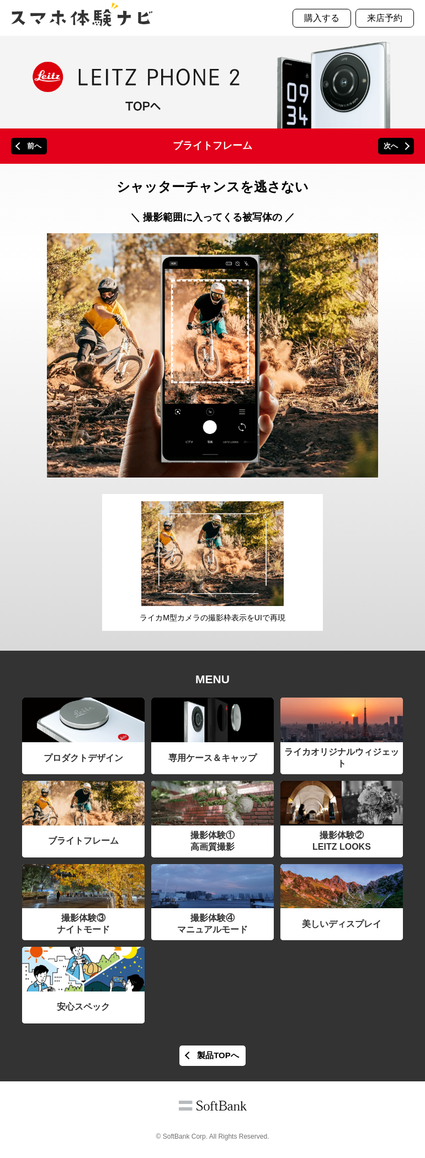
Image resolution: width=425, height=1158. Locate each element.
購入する (321, 18)
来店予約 (384, 18)
